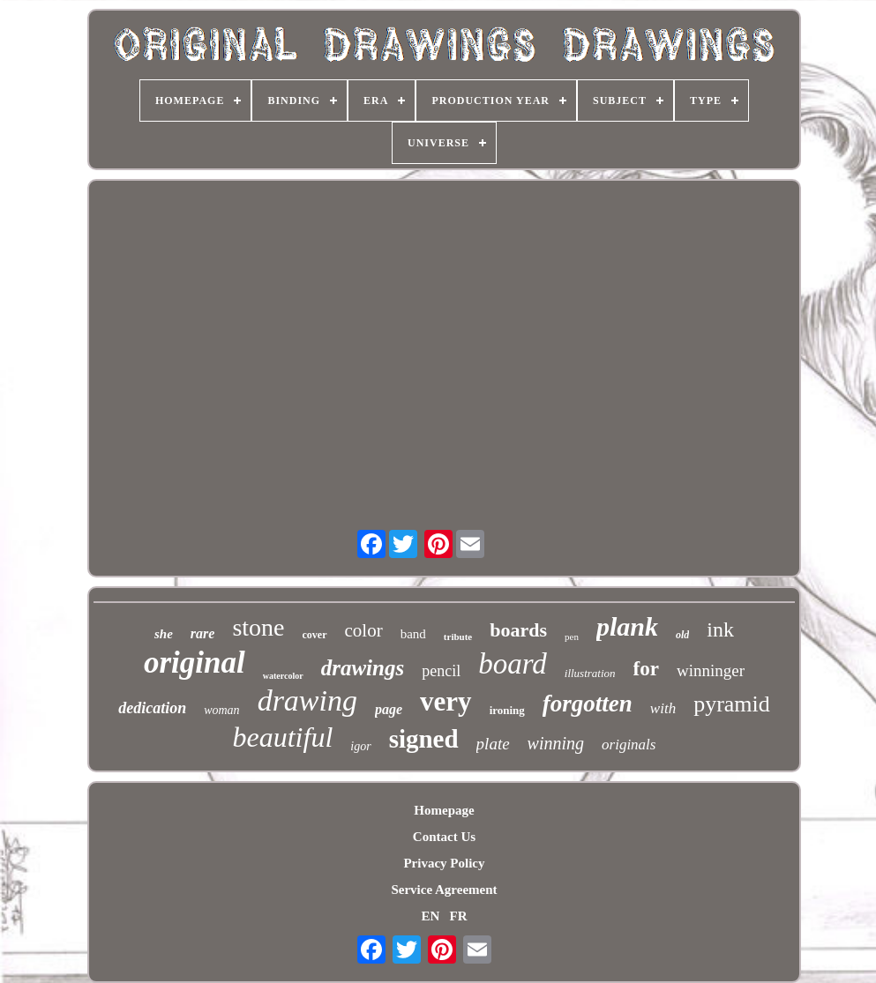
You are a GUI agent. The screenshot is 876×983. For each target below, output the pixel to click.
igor (360, 746)
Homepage (444, 810)
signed (424, 739)
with (663, 708)
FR (459, 916)
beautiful (283, 737)
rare (203, 633)
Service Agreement (444, 889)
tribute (458, 636)
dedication (152, 708)
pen (572, 636)
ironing (507, 710)
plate (493, 743)
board (512, 664)
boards (518, 630)
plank (627, 626)
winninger (711, 670)
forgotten (588, 703)
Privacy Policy (443, 863)
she (163, 634)
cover (315, 635)
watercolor (283, 676)
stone (258, 627)
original (194, 662)
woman (221, 710)
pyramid (731, 704)
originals (628, 744)
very (446, 701)
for (646, 669)
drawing (307, 700)
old (682, 635)
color (364, 630)
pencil (441, 671)
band (413, 634)
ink (720, 629)
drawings (362, 668)
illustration (590, 673)
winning (556, 743)
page (388, 709)
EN (430, 916)
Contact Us (444, 837)
